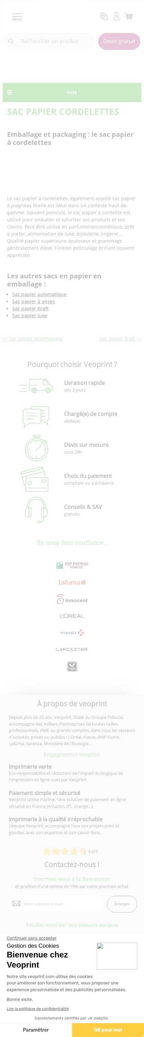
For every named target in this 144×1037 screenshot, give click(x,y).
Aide (72, 92)
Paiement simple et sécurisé (44, 793)
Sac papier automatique (39, 294)
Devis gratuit (119, 41)
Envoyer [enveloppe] (122, 904)
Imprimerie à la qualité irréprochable (56, 819)
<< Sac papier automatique (32, 338)
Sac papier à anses (33, 301)
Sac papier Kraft (30, 308)
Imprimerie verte (30, 766)
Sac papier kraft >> (120, 338)
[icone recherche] (11, 41)
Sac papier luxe (29, 315)
